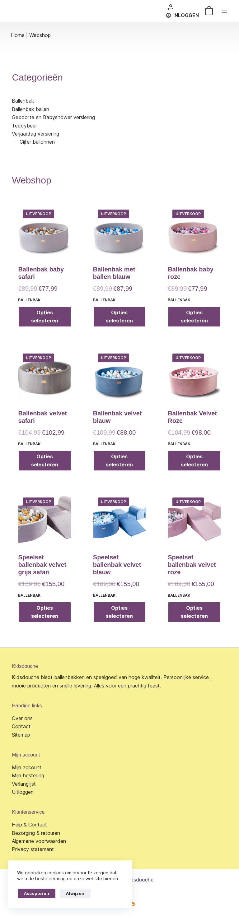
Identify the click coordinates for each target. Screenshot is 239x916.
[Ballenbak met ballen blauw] (119, 231)
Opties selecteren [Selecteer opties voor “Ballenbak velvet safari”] (44, 460)
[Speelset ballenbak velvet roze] (194, 519)
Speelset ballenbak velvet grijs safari (42, 565)
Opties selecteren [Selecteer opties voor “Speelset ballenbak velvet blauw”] (119, 612)
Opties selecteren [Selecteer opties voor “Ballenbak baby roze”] (194, 316)
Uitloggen (23, 792)
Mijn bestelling (28, 775)
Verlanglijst (24, 784)
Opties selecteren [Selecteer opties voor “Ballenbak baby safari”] (44, 316)
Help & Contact (29, 824)
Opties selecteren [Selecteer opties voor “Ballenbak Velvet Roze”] (194, 460)
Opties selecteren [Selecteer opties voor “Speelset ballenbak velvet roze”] (194, 612)
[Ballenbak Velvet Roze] (194, 375)
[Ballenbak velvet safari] (44, 375)
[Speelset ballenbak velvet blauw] (119, 519)
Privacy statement (33, 849)
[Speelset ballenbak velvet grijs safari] (44, 519)
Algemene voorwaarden (39, 841)
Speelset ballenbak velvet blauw (117, 565)
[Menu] (224, 11)
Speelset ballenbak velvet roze (192, 565)
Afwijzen (75, 893)
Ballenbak (29, 300)
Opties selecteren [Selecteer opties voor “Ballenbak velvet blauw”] (119, 460)
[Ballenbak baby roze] (194, 231)
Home (18, 35)
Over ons (22, 718)
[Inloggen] (182, 15)
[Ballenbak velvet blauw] (119, 375)
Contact (21, 726)
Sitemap (21, 735)
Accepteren (36, 893)
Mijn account (26, 767)
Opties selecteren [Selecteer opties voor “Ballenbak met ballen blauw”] (119, 316)
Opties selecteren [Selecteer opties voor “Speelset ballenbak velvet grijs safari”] (44, 612)
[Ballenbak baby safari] (44, 231)
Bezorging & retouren (36, 833)
